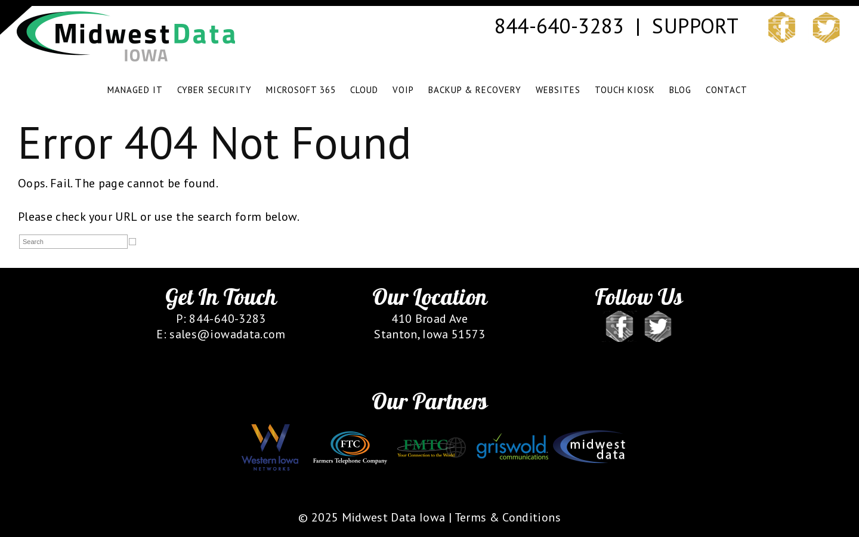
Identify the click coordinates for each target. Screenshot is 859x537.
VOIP (403, 89)
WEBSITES (558, 89)
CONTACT (726, 89)
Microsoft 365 (301, 89)
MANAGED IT (135, 89)
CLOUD (364, 89)
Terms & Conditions (508, 517)
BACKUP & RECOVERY (474, 89)
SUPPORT (694, 25)
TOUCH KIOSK (625, 89)
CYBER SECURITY (214, 89)
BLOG (680, 89)
